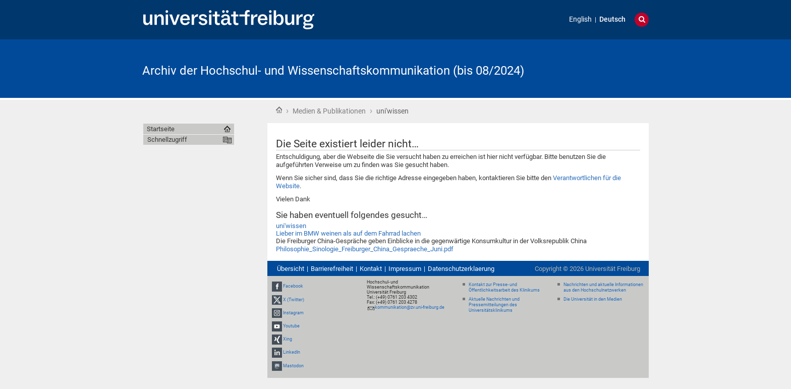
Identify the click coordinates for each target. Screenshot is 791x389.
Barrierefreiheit (332, 268)
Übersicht (290, 268)
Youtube (291, 325)
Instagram (293, 312)
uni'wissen (291, 226)
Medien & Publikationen (329, 111)
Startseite (279, 110)
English (580, 19)
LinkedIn (291, 352)
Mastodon (293, 365)
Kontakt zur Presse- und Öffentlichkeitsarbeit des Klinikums (504, 287)
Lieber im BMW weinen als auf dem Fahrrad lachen (348, 233)
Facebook (293, 286)
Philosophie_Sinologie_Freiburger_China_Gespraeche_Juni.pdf (365, 249)
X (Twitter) (293, 299)
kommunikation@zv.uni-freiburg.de (409, 307)
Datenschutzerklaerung (461, 268)
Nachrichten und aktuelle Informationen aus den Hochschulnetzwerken (603, 287)
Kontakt (371, 268)
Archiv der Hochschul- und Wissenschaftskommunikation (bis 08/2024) (333, 71)
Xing (287, 339)
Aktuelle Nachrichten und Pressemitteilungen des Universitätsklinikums (494, 305)
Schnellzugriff (167, 139)
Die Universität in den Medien (592, 299)
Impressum (404, 268)
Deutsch (612, 19)
